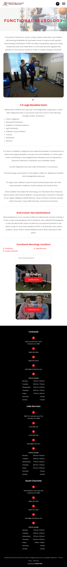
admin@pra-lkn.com (33, 444)
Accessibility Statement (49, 558)
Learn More (33, 279)
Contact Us (33, 309)
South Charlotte (11, 251)
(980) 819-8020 (34, 352)
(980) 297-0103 (34, 501)
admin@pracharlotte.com (33, 369)
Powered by (35, 564)
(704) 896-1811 (33, 427)
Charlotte (9, 248)
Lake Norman (41, 248)
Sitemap (36, 561)
